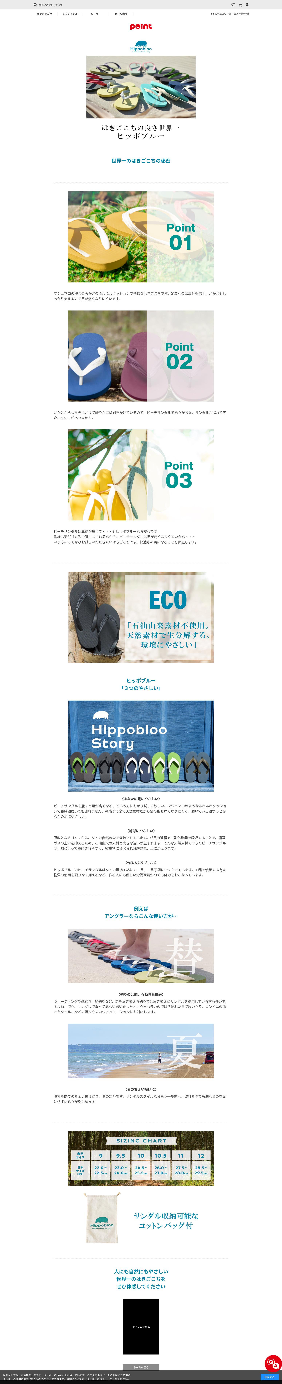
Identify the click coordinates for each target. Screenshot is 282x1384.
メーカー (95, 13)
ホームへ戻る (141, 1367)
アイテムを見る (141, 1327)
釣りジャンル (70, 13)
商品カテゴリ (44, 13)
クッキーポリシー (97, 1379)
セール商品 (121, 13)
